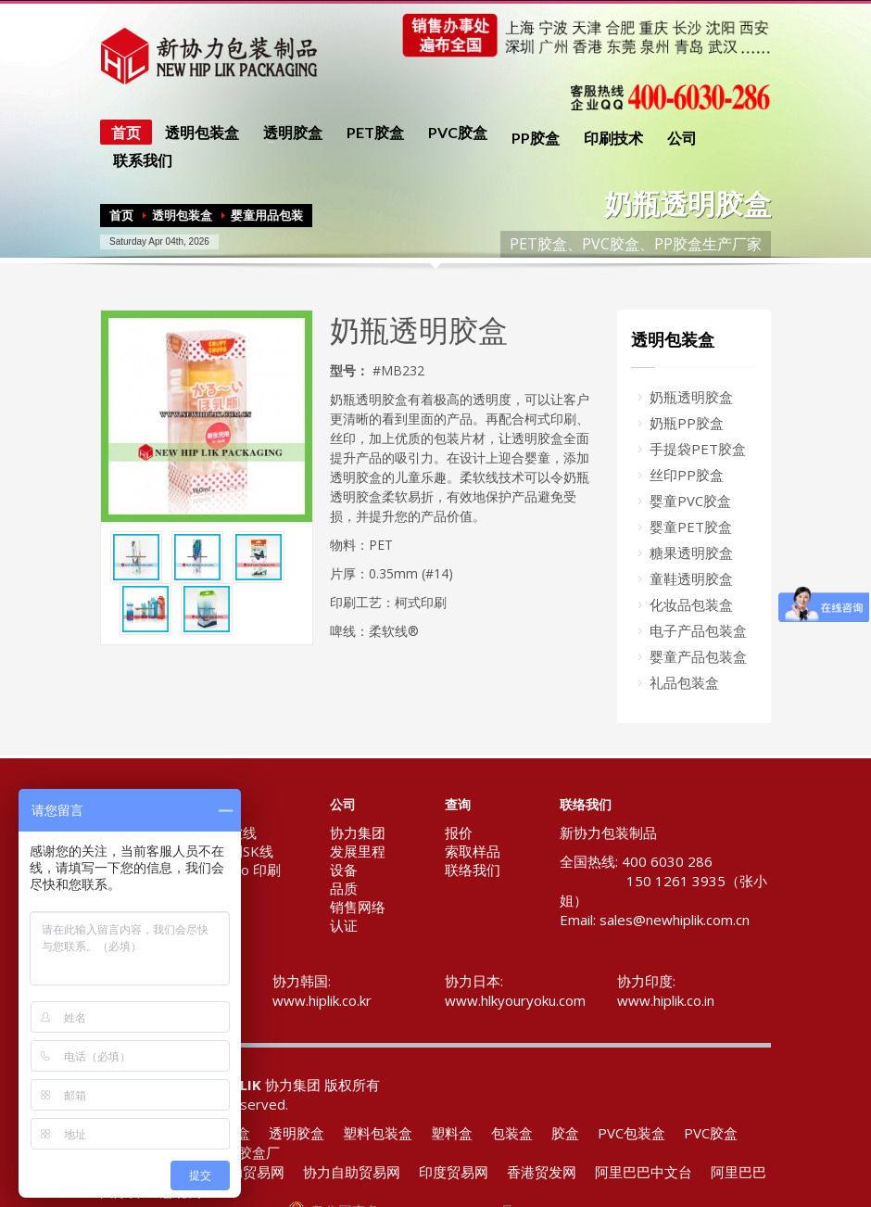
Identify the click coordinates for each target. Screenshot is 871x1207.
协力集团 (357, 832)
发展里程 (357, 851)
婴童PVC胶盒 (690, 500)
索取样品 (472, 851)
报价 (459, 832)
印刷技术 (608, 138)
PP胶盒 (535, 138)
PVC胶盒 (457, 132)
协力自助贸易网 (351, 1172)
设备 (344, 869)
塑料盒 (452, 1133)
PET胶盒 (375, 132)
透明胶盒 (287, 132)
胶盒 (565, 1133)
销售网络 (357, 906)
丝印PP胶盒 (687, 474)
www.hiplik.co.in (665, 1000)
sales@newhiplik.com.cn (675, 919)
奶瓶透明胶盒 (691, 397)
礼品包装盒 (684, 682)
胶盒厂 (259, 1152)
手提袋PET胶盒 (698, 448)
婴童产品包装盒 (698, 656)
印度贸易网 (453, 1172)
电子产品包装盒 (698, 630)
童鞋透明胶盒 (691, 578)
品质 (344, 888)
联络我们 (472, 869)
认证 (344, 925)
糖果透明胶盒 (691, 552)
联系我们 (137, 160)
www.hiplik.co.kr (322, 1000)
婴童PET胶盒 (691, 526)
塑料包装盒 (377, 1133)
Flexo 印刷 (248, 869)
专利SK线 (244, 851)
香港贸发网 (541, 1172)
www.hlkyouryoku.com (515, 1000)
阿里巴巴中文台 (643, 1172)
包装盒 (512, 1133)
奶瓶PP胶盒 (687, 422)
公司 (676, 138)
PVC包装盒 (631, 1133)
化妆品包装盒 (691, 604)
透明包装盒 (196, 132)
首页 (126, 132)
